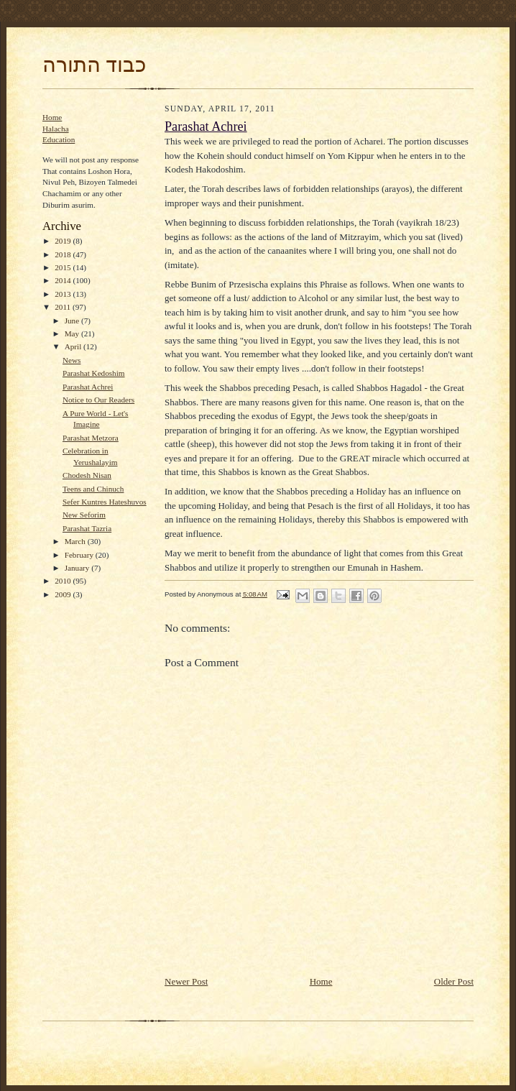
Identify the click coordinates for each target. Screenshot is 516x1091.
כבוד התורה (94, 64)
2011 (64, 307)
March (76, 541)
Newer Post (186, 981)
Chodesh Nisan (87, 475)
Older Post (454, 981)
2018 (64, 254)
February (80, 555)
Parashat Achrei (88, 386)
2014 (64, 280)
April (74, 346)
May (73, 333)
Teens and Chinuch (93, 488)
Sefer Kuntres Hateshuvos (105, 501)
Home (52, 117)
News (71, 360)
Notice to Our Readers (98, 399)
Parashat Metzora (91, 437)
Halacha (55, 128)
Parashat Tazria (87, 528)
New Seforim (84, 514)
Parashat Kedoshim (94, 373)
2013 (64, 294)
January (78, 567)
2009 (64, 594)
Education (58, 139)
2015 (64, 267)
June (73, 320)
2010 (64, 580)
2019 (64, 240)
